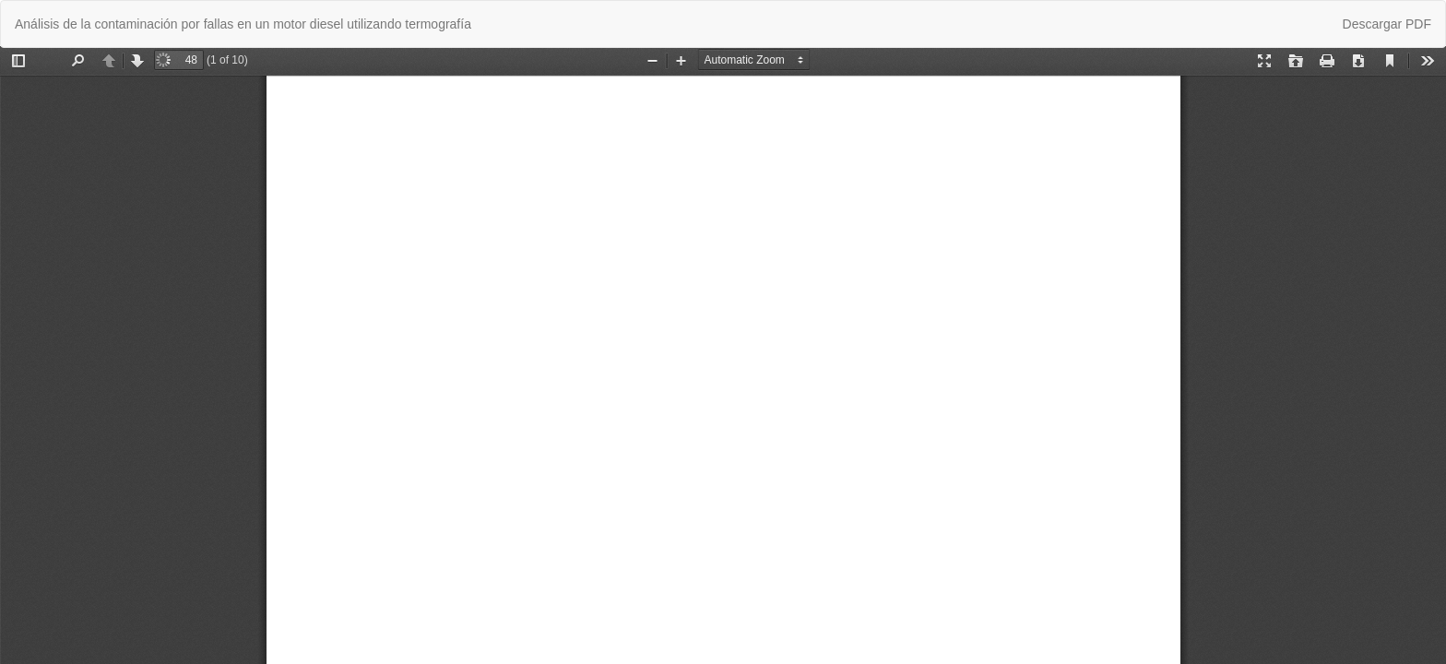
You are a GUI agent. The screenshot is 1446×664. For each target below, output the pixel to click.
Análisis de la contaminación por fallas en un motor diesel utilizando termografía (243, 24)
